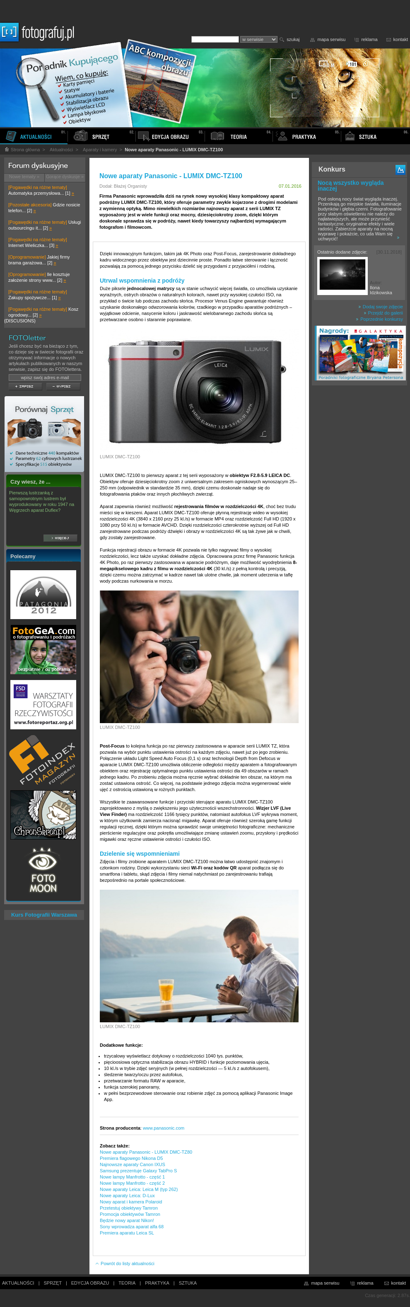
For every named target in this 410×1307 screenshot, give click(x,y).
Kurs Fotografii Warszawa (44, 915)
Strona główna (22, 149)
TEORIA (126, 1282)
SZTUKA (188, 1282)
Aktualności (61, 149)
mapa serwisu (332, 39)
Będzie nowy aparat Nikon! (127, 1220)
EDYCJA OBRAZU (90, 1282)
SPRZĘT (53, 1282)
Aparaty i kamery (100, 149)
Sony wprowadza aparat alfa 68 (132, 1226)
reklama (369, 39)
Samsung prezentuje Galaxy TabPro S (138, 1170)
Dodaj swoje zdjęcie (380, 306)
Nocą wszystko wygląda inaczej (351, 185)
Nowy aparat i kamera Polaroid (131, 1201)
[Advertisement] (359, 519)
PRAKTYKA (157, 1282)
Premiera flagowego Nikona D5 (131, 1158)
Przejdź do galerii (383, 312)
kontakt (400, 39)
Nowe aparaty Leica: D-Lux (127, 1195)
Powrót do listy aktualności (124, 1263)
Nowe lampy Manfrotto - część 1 (132, 1176)
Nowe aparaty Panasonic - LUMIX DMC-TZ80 (146, 1152)
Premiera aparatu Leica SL (127, 1232)
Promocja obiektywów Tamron (130, 1214)
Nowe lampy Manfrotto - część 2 (132, 1183)
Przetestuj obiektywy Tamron (129, 1207)
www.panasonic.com (163, 1127)
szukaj (293, 39)
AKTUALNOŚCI (18, 1282)
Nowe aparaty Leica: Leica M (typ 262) (139, 1189)
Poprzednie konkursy (379, 319)
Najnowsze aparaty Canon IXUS (132, 1164)
